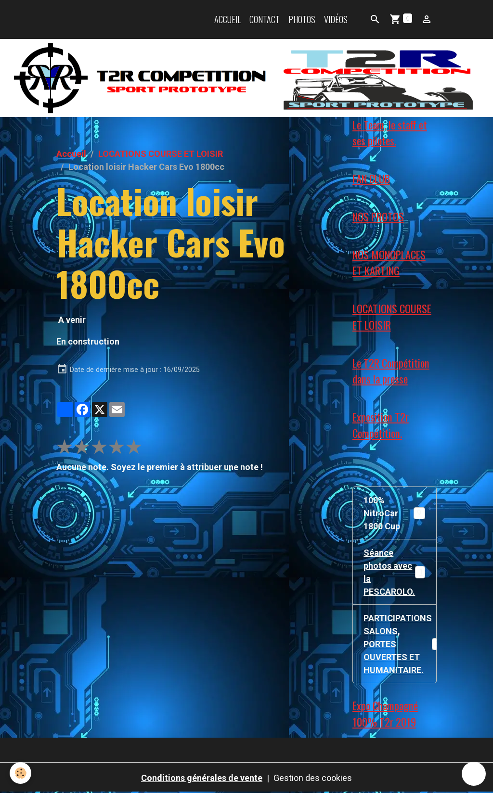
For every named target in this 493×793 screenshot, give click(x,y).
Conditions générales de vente (201, 778)
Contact (264, 19)
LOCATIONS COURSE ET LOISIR (160, 154)
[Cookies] (20, 773)
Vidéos (336, 19)
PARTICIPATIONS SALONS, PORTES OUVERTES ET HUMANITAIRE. (399, 644)
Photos (301, 19)
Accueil (227, 19)
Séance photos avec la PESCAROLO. (395, 572)
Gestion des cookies (312, 778)
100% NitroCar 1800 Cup (394, 513)
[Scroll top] (474, 774)
